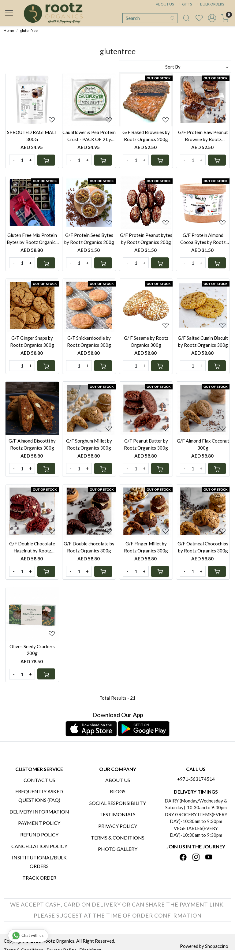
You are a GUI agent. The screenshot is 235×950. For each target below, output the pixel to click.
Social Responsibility (117, 803)
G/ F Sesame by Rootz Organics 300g (146, 341)
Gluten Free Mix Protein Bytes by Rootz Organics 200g (32, 238)
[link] (186, 18)
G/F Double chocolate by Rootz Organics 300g (89, 547)
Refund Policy (39, 834)
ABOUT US (165, 4)
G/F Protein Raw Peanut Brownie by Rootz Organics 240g (203, 136)
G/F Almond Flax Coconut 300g (203, 444)
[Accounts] (212, 18)
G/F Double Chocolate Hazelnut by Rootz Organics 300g (32, 547)
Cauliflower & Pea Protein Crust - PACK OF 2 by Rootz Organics (89, 136)
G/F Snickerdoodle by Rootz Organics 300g (89, 341)
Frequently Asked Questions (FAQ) (39, 795)
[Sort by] (175, 67)
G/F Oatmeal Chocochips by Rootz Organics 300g (202, 547)
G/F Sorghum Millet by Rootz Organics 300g (89, 444)
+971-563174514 (196, 779)
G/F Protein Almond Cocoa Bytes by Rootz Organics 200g (203, 238)
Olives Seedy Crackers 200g (32, 650)
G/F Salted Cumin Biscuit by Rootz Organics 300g (203, 341)
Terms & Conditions (117, 837)
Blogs (117, 791)
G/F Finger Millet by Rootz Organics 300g (146, 547)
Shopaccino (216, 946)
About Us (117, 780)
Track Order (39, 878)
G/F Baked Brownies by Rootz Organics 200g (146, 135)
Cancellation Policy (39, 846)
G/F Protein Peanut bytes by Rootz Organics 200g (146, 238)
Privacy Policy (117, 826)
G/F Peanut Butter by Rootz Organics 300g (146, 444)
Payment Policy (39, 823)
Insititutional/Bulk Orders (39, 862)
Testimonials (117, 814)
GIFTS (185, 4)
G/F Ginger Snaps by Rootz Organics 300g (32, 341)
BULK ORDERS (210, 4)
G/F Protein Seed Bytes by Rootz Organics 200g (89, 238)
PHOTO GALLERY (117, 849)
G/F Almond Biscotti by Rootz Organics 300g (32, 444)
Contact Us (39, 780)
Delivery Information (39, 811)
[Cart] (46, 160)
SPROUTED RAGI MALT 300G (32, 135)
